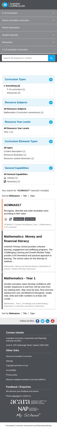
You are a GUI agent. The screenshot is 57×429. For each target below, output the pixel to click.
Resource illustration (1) (15, 155)
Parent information (10, 27)
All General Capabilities (16, 174)
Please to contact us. (18, 396)
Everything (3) (12, 86)
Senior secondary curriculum (28, 20)
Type (32, 196)
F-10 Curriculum (28, 13)
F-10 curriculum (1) (15, 89)
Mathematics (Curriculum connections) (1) (23, 112)
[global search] (28, 58)
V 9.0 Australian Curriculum (15, 49)
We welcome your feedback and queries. (22, 391)
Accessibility (11, 370)
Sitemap (9, 361)
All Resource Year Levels (16, 128)
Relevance (14, 196)
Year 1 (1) (8, 132)
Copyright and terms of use (17, 365)
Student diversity (28, 35)
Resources (28, 42)
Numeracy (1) (12, 181)
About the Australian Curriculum (19, 356)
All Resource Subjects (15, 109)
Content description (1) (14, 151)
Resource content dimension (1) (19, 158)
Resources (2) (12, 93)
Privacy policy (11, 375)
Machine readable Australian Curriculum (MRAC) (25, 380)
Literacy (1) (11, 178)
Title (25, 196)
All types (8, 148)
